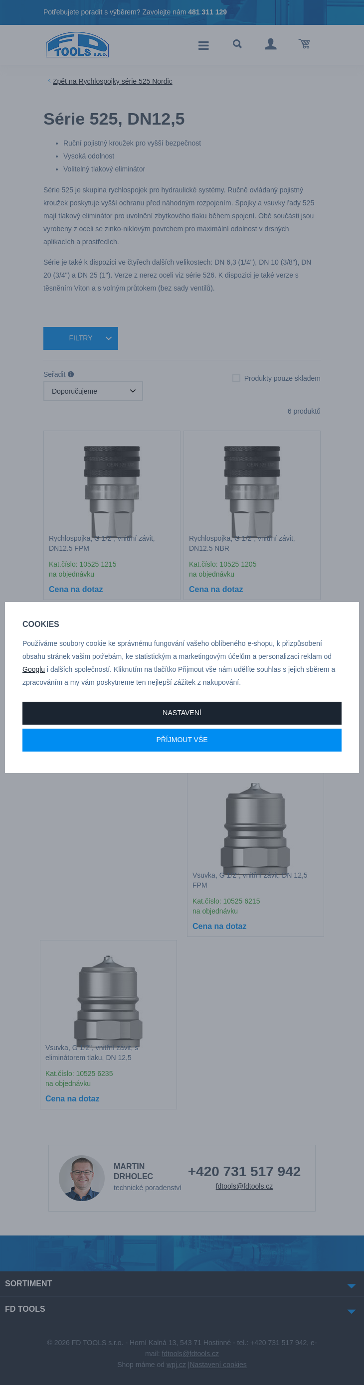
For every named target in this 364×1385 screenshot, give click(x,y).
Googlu (33, 669)
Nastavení (182, 713)
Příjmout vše (181, 740)
